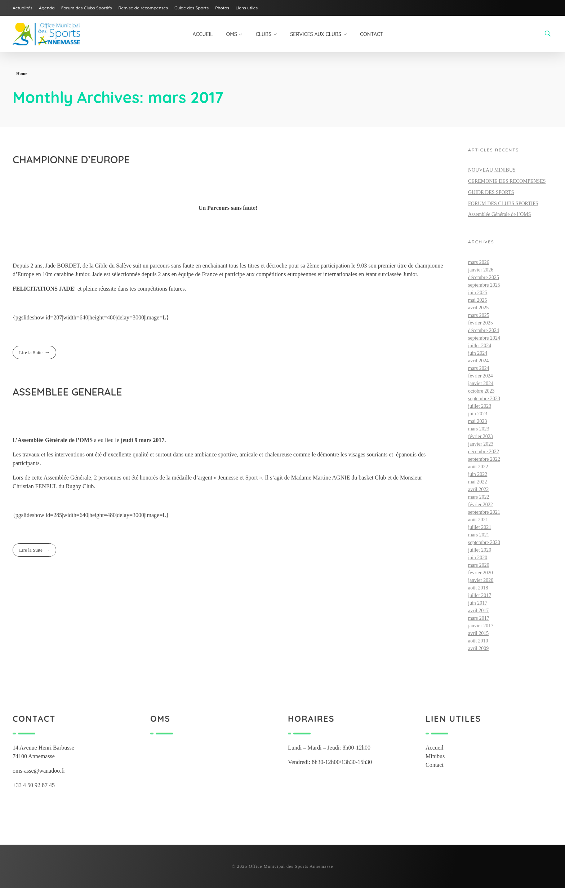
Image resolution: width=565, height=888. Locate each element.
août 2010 (478, 641)
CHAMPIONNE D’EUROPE (71, 159)
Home (21, 73)
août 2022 (478, 466)
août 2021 (478, 519)
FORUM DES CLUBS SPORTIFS (503, 203)
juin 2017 (477, 603)
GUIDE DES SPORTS (491, 192)
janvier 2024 (480, 383)
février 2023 (480, 436)
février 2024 (480, 376)
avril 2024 (478, 360)
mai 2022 (477, 482)
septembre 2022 (484, 459)
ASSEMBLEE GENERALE (67, 391)
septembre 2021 (484, 512)
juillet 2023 (479, 406)
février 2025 (480, 323)
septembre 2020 (484, 542)
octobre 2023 (481, 391)
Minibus (435, 756)
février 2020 (480, 572)
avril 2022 (478, 489)
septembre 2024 (484, 338)
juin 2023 (477, 413)
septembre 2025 (484, 285)
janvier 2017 (480, 625)
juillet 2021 (479, 527)
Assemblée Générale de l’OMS (499, 214)
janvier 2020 (480, 580)
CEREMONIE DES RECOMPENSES (507, 181)
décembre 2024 (483, 330)
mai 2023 (477, 421)
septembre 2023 (484, 398)
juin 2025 (477, 292)
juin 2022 (477, 474)
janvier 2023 (480, 444)
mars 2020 (478, 565)
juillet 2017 (479, 595)
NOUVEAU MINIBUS (492, 170)
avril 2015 (478, 633)
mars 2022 (478, 497)
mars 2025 (478, 315)
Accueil (435, 748)
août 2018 (478, 588)
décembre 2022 (483, 451)
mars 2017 (478, 618)
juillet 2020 (479, 550)
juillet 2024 (479, 345)
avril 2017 (478, 610)
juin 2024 (477, 353)
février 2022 (480, 504)
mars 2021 (478, 535)
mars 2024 (478, 368)
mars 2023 (478, 429)
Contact (435, 765)
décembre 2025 (483, 277)
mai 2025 (477, 300)
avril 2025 (478, 307)
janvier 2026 (480, 270)
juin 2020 (477, 557)
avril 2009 (478, 648)
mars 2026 (478, 262)
